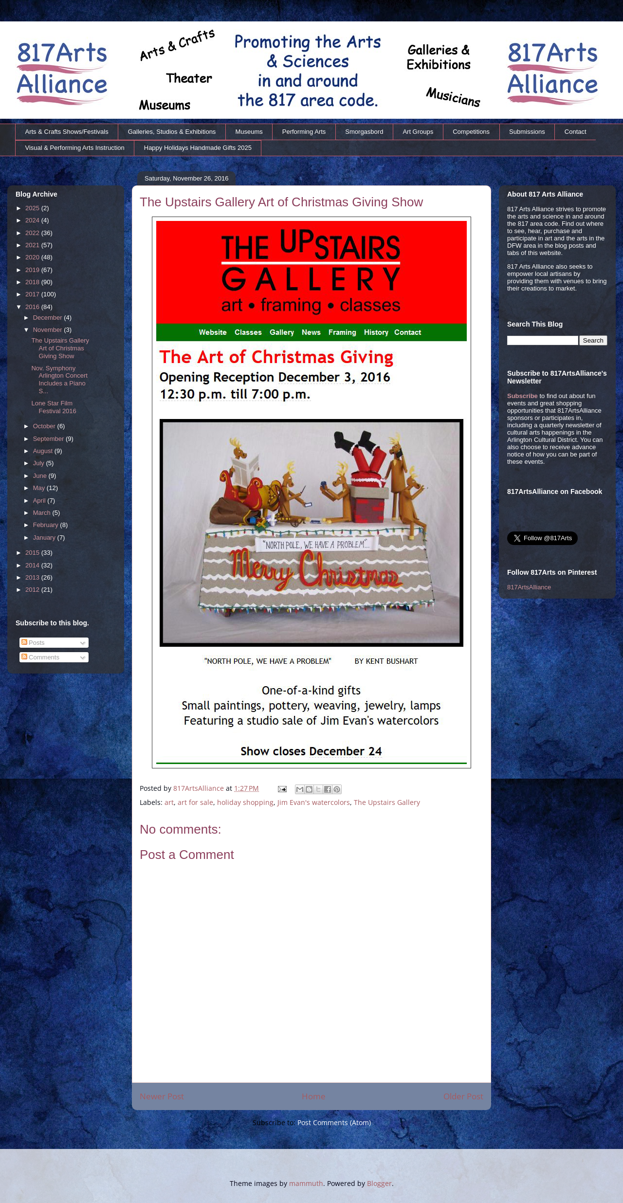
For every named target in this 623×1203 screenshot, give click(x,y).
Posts (33, 642)
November (48, 329)
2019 (33, 269)
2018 (33, 282)
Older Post (463, 1096)
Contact (575, 131)
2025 (33, 208)
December (48, 317)
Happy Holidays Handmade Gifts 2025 (198, 147)
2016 (33, 306)
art (169, 802)
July (39, 463)
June (41, 475)
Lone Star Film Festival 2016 (53, 407)
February (46, 525)
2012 (33, 589)
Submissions (527, 131)
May (40, 488)
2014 (33, 565)
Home (314, 1096)
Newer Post (162, 1096)
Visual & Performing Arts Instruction (75, 147)
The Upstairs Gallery (387, 802)
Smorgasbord (364, 131)
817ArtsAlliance (199, 788)
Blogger (379, 1183)
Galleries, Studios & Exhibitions (172, 131)
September (49, 438)
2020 (33, 257)
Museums (248, 131)
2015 (33, 552)
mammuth (306, 1183)
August (44, 451)
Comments (40, 657)
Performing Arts (304, 131)
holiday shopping (245, 802)
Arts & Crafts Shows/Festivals (67, 131)
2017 (33, 294)
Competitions (471, 131)
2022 (33, 233)
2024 (33, 220)
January (45, 537)
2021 (33, 245)
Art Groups (418, 131)
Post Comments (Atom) (334, 1122)
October (45, 426)
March (43, 512)
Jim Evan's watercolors (313, 802)
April (40, 500)
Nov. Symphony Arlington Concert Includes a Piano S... (59, 380)
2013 (33, 577)
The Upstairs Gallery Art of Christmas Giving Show (60, 348)
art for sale (195, 802)
